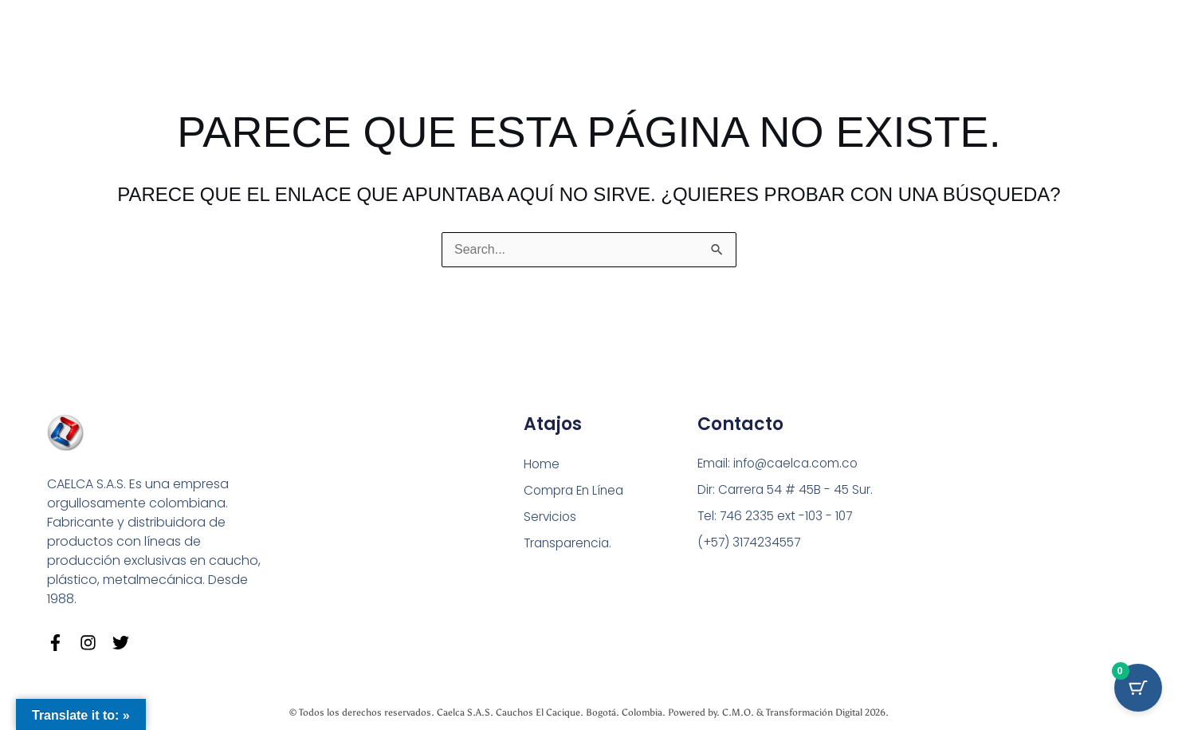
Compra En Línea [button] (576, 489)
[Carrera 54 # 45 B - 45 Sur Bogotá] (1000, 510)
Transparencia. (570, 544)
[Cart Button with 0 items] (1138, 690)
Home (542, 462)
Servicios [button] (551, 516)
